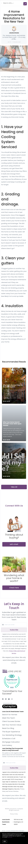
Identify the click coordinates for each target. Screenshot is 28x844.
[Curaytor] (9, 708)
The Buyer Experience (11, 731)
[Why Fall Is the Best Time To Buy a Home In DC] (14, 375)
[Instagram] (12, 699)
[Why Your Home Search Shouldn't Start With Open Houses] (14, 412)
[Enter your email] (15, 625)
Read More (6, 401)
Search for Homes (9, 714)
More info (10, 837)
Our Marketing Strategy (12, 735)
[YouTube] (9, 699)
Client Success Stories (11, 721)
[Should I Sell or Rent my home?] (14, 449)
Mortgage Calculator (11, 742)
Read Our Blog (8, 728)
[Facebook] (3, 699)
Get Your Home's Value (11, 725)
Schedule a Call (8, 738)
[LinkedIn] (5, 699)
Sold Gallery (7, 745)
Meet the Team (8, 718)
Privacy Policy (14, 814)
